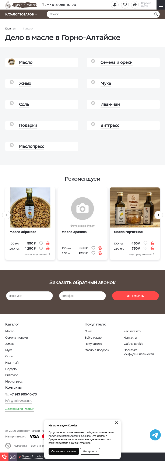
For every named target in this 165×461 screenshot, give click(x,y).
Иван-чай (11, 363)
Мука (8, 350)
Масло (9, 331)
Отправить (135, 296)
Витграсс (11, 375)
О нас (88, 331)
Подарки (11, 369)
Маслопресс (13, 381)
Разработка (20, 445)
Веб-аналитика (40, 445)
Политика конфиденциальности (139, 352)
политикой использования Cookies (70, 436)
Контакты (130, 337)
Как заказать (132, 331)
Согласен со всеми (63, 451)
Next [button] (158, 215)
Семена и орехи (16, 337)
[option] (30, 224)
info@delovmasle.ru (18, 400)
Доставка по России (19, 409)
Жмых (9, 344)
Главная (10, 28)
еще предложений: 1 (37, 254)
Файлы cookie (133, 344)
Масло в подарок (97, 350)
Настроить (90, 451)
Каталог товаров (20, 14)
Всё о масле (93, 337)
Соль (9, 356)
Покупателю (93, 344)
